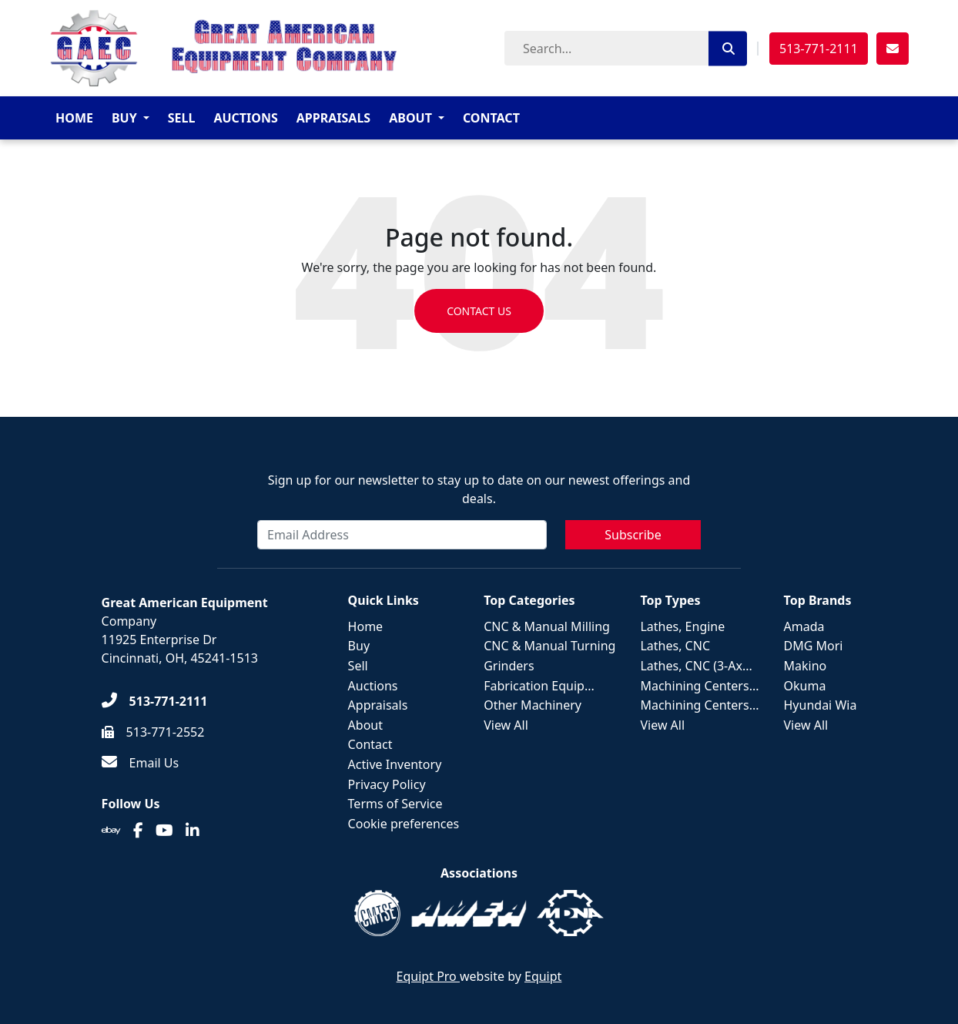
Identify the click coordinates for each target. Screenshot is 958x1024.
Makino (805, 665)
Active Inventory (395, 764)
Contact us (479, 311)
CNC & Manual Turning (549, 645)
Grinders (509, 665)
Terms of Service (395, 803)
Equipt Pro (428, 976)
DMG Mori (813, 645)
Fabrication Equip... (539, 685)
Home (74, 117)
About (410, 117)
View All (506, 725)
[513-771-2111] (155, 701)
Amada (804, 626)
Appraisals (333, 117)
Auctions (245, 117)
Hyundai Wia (820, 705)
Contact (491, 117)
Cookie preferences (404, 823)
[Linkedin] (192, 830)
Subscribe (633, 534)
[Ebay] (111, 830)
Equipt (542, 976)
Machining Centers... (699, 685)
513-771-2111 (818, 48)
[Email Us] (140, 762)
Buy (124, 117)
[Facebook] (138, 830)
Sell (182, 117)
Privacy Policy (387, 784)
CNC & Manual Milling (547, 626)
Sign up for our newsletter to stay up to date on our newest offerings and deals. (479, 489)
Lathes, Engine (682, 626)
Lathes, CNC (675, 645)
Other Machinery (532, 705)
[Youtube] (164, 830)
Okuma (805, 685)
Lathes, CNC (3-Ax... (696, 665)
